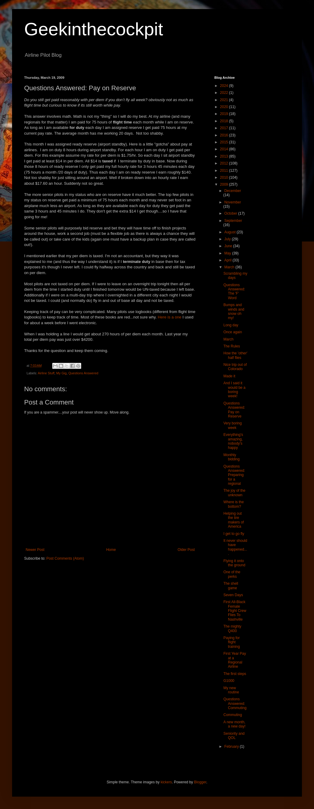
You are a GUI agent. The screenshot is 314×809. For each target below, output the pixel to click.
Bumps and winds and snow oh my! (233, 311)
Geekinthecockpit (93, 29)
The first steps (234, 674)
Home (111, 550)
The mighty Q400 (232, 628)
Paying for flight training (231, 642)
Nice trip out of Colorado (235, 367)
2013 (224, 156)
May (228, 253)
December (232, 191)
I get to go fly (233, 534)
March (230, 267)
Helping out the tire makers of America (233, 520)
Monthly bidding (231, 457)
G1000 (228, 681)
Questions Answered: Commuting (234, 703)
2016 (224, 135)
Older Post (186, 550)
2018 (224, 121)
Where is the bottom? (233, 504)
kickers (166, 782)
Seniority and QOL (234, 735)
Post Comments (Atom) (65, 558)
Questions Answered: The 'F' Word (234, 291)
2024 (224, 86)
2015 (224, 142)
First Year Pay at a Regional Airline (234, 660)
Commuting (232, 715)
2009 (224, 184)
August (230, 232)
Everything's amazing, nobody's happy (233, 441)
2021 (224, 100)
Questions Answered (83, 373)
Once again (232, 332)
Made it (229, 376)
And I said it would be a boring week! (234, 389)
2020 (224, 107)
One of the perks (231, 574)
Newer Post (35, 550)
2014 (224, 149)
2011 (224, 170)
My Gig (61, 373)
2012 (224, 163)
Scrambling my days (235, 275)
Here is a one (169, 317)
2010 (224, 177)
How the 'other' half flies (235, 355)
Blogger (200, 782)
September (233, 221)
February (232, 746)
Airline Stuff (46, 373)
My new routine (231, 690)
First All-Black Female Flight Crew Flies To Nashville (234, 611)
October (231, 213)
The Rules (231, 346)
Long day (230, 325)
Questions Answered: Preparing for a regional (234, 475)
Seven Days (233, 595)
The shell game (230, 585)
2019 (224, 114)
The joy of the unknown (234, 492)
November (232, 202)
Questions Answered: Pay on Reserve (234, 409)
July (228, 239)
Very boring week (232, 425)
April (228, 260)
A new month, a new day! (234, 724)
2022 (224, 93)
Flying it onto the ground (234, 563)
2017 (224, 128)
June (228, 246)
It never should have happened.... (235, 547)
